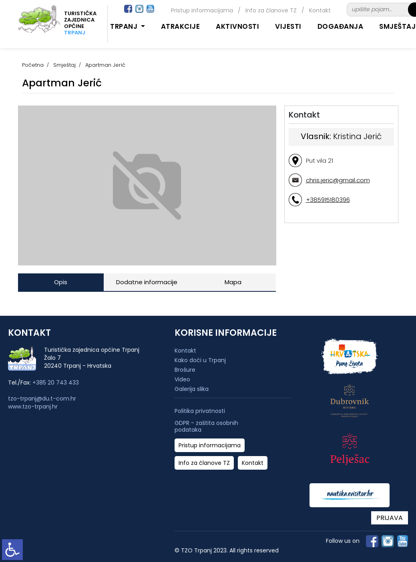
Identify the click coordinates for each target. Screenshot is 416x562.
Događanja (341, 26)
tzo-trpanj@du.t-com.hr (42, 399)
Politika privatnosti (200, 411)
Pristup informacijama (202, 10)
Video (182, 379)
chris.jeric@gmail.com (338, 180)
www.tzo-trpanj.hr (33, 407)
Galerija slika (192, 389)
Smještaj (64, 65)
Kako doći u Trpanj (200, 360)
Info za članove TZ (271, 10)
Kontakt (320, 10)
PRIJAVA (389, 517)
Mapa (233, 282)
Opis (60, 282)
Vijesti (288, 26)
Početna (33, 65)
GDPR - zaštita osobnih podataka (206, 426)
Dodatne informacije (146, 282)
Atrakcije (180, 26)
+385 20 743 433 (55, 383)
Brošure (185, 370)
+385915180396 (328, 199)
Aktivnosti (237, 26)
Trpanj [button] (124, 26)
